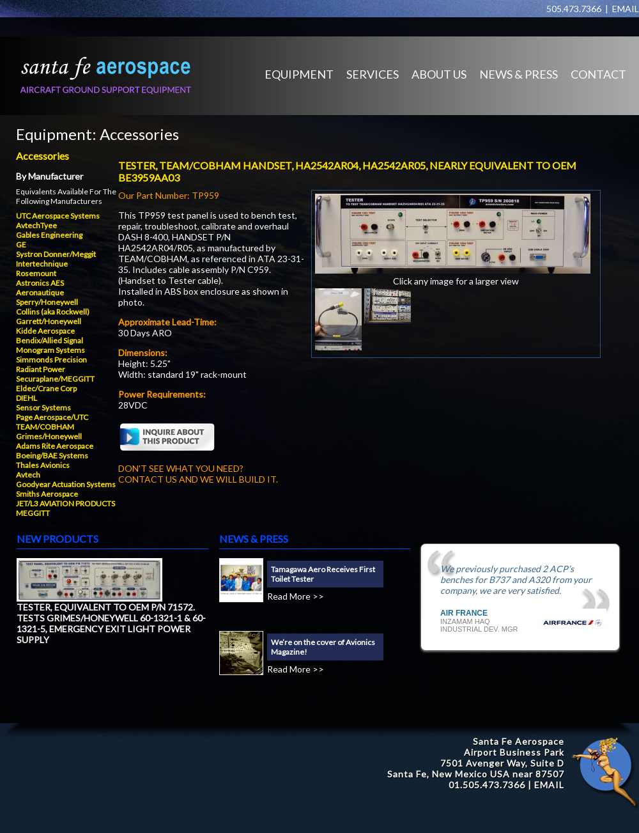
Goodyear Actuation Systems (66, 484)
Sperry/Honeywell (47, 302)
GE (21, 244)
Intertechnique (42, 264)
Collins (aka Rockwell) (52, 311)
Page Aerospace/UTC (52, 417)
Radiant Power (40, 369)
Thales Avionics (43, 465)
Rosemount (36, 273)
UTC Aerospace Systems (58, 216)
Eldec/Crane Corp (46, 388)
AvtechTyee (36, 225)
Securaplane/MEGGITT (55, 379)
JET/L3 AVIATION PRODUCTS (65, 503)
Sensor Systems (43, 407)
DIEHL (26, 398)
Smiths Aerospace (47, 494)
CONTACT (598, 74)
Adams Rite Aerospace (54, 446)
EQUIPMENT (299, 74)
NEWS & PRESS (518, 74)
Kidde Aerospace (45, 331)
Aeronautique (40, 292)
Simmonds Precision (51, 359)
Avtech (28, 474)
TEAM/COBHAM (45, 427)
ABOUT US (439, 74)
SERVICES (372, 74)
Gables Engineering (49, 235)
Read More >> (295, 596)
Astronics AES (40, 283)
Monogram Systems (50, 350)
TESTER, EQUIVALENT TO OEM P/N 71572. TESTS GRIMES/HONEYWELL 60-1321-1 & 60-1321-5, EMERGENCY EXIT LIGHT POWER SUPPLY (111, 623)
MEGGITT (33, 513)
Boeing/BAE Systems (52, 455)
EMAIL (625, 8)
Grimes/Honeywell (49, 436)
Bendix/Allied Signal (49, 340)
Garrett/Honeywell (48, 321)
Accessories (139, 134)
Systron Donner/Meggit (56, 254)
